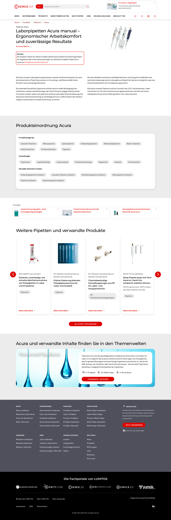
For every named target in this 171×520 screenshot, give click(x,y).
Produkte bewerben (71, 422)
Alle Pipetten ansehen (85, 324)
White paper (92, 447)
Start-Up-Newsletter (24, 418)
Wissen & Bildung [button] (102, 16)
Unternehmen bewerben (49, 422)
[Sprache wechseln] (148, 16)
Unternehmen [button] (28, 16)
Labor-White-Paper (95, 414)
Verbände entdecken (48, 418)
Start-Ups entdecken (48, 414)
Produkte (90, 443)
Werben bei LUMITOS (24, 499)
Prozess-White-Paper (95, 418)
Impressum (20, 506)
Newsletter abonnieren (25, 414)
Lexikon (66, 439)
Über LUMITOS (43, 499)
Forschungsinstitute (71, 447)
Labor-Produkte (69, 414)
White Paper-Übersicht (96, 425)
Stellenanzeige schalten (49, 447)
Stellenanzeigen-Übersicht (51, 451)
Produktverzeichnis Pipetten (36, 62)
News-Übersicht (22, 422)
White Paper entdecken (96, 410)
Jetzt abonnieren (133, 425)
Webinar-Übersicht (23, 447)
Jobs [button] (88, 16)
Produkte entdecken (71, 410)
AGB (31, 506)
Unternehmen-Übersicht (50, 425)
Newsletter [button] (119, 16)
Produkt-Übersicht (71, 425)
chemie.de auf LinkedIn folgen (133, 431)
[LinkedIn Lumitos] (153, 506)
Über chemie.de (58, 499)
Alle (38, 6)
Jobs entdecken (46, 439)
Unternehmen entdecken (50, 410)
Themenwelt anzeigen (98, 379)
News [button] (17, 16)
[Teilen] (142, 16)
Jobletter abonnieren (48, 443)
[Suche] (87, 6)
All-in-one (91, 458)
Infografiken (68, 443)
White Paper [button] (77, 16)
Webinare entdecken (24, 439)
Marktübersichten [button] (60, 16)
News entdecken (22, 410)
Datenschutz (42, 506)
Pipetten (19, 27)
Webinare (91, 455)
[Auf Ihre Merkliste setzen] (135, 16)
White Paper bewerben (96, 422)
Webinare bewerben (24, 443)
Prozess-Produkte (70, 418)
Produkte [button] (43, 16)
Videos (65, 451)
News (89, 439)
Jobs (89, 451)
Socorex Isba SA (22, 46)
